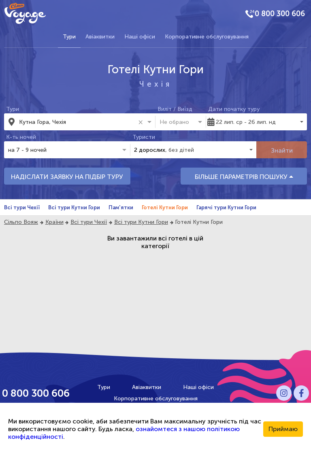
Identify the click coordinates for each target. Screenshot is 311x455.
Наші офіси (139, 36)
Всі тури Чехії (22, 207)
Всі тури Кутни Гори (74, 207)
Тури (69, 36)
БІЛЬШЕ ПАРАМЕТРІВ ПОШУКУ (244, 177)
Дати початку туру (234, 109)
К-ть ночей (21, 137)
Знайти (282, 150)
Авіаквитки (100, 36)
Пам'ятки (121, 207)
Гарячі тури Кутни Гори (226, 207)
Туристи (143, 137)
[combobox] (77, 121)
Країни (54, 222)
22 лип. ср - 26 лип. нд (246, 122)
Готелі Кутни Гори (165, 207)
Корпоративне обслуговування (207, 36)
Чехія (155, 84)
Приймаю (283, 429)
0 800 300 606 (280, 13)
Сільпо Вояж (21, 222)
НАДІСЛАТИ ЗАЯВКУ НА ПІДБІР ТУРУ (67, 177)
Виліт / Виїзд (175, 109)
